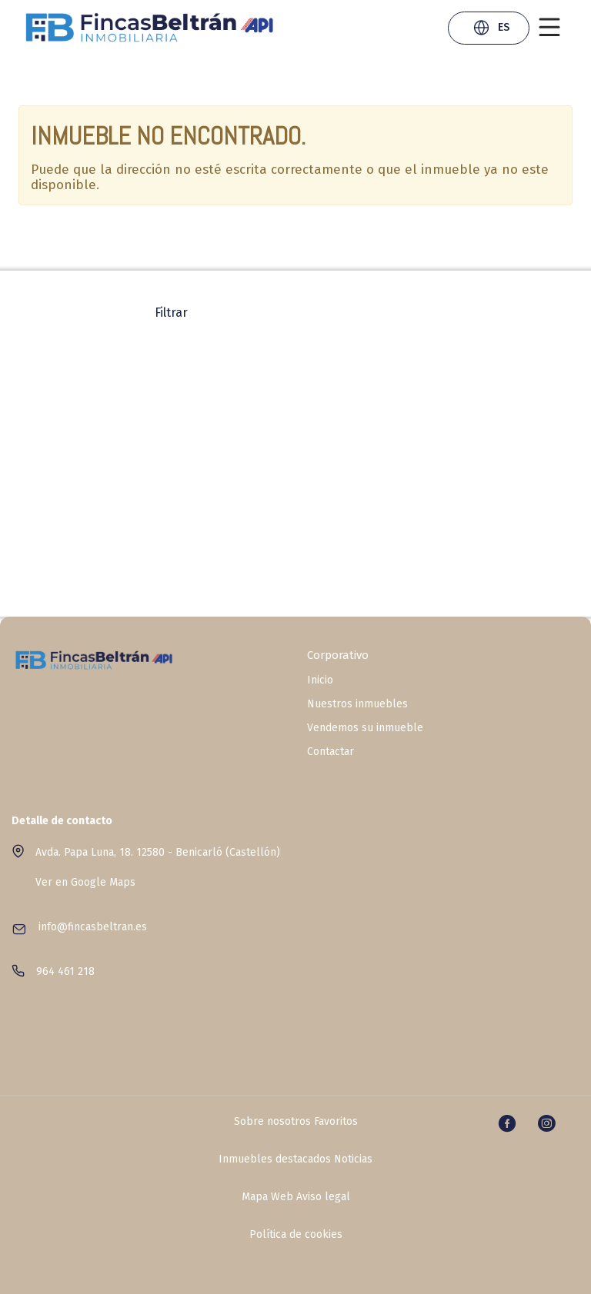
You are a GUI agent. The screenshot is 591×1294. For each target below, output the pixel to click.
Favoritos (336, 1122)
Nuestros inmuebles (357, 704)
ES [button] (490, 29)
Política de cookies (295, 1235)
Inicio (320, 680)
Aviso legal (323, 1197)
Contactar (330, 752)
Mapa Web (267, 1197)
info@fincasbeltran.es (92, 926)
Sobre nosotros (272, 1122)
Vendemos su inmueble (365, 728)
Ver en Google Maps (85, 882)
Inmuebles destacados (275, 1159)
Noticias (353, 1159)
